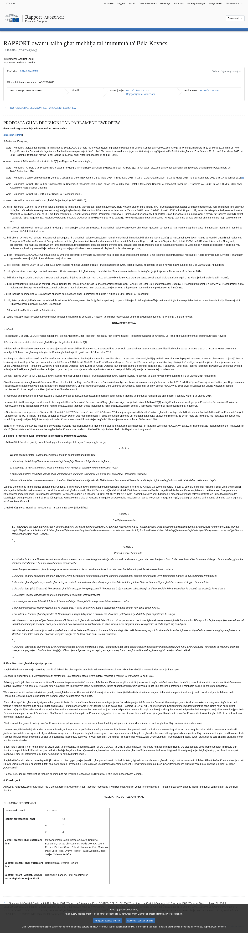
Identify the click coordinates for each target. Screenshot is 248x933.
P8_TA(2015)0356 (209, 90)
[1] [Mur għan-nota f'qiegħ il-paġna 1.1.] (242, 177)
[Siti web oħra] (234, 3)
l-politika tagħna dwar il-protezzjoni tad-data (135, 930)
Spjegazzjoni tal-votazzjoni (140, 94)
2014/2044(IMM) (29, 71)
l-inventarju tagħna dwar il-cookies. (209, 930)
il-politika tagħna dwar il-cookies (174, 930)
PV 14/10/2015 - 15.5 (137, 90)
